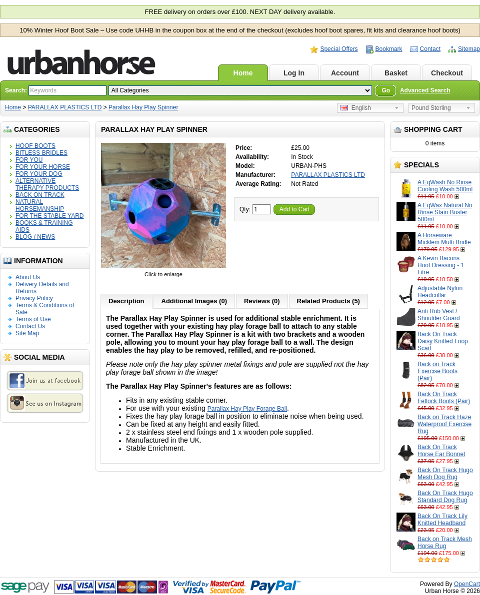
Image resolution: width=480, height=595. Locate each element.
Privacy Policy (34, 298)
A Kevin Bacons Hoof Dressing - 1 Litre (441, 265)
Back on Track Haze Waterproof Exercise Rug (445, 424)
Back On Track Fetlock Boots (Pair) (444, 398)
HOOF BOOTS (36, 145)
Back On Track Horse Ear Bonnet (441, 451)
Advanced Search (425, 90)
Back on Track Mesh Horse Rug (445, 543)
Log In (294, 73)
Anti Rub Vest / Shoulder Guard (439, 315)
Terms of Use (33, 319)
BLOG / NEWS (35, 236)
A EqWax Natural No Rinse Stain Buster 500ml (445, 212)
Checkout (447, 73)
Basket (396, 73)
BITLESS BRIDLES (42, 152)
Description (126, 301)
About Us (28, 277)
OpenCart (467, 584)
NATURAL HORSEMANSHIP (40, 205)
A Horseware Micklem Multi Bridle (444, 239)
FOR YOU (29, 159)
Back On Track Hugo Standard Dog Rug (445, 497)
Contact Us (30, 326)
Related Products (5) (328, 301)
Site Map (27, 333)
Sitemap (469, 48)
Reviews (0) (262, 301)
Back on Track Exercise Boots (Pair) (438, 371)
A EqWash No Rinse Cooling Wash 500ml (445, 186)
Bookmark (389, 48)
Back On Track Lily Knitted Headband (443, 520)
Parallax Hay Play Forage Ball (247, 408)
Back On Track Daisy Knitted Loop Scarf (443, 341)
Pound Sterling (431, 107)
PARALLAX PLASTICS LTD (65, 107)
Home (243, 73)
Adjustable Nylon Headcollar (440, 292)
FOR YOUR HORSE (43, 166)
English (355, 107)
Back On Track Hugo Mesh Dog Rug (445, 474)
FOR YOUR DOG (39, 173)
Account (345, 73)
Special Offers (339, 48)
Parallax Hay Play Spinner (143, 107)
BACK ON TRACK (40, 194)
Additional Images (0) (194, 301)
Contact (430, 48)
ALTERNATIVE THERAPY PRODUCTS (47, 184)
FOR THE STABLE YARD (50, 215)
